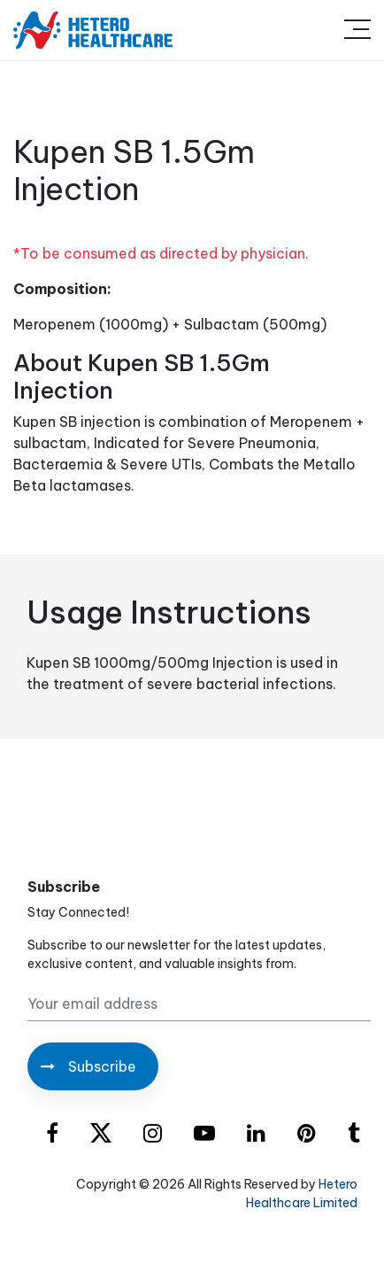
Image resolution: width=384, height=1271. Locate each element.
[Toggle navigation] (357, 30)
